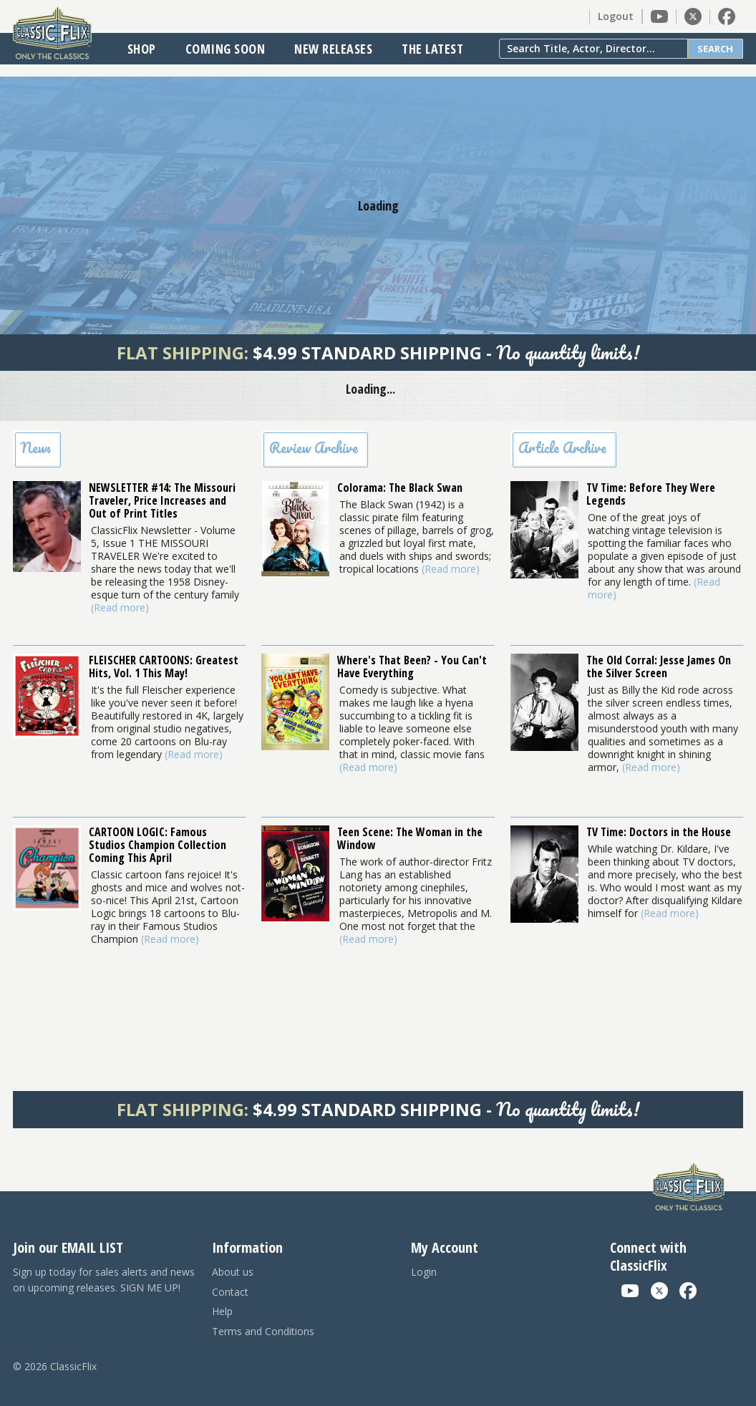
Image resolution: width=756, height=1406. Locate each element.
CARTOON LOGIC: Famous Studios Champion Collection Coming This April (157, 845)
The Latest (432, 48)
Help (222, 1311)
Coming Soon (225, 48)
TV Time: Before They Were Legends (650, 494)
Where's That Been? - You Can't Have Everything (412, 666)
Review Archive (313, 448)
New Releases (333, 48)
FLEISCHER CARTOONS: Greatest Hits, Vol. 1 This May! (163, 666)
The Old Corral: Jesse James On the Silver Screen (658, 666)
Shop (141, 48)
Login (424, 1272)
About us (232, 1272)
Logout (616, 16)
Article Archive (562, 448)
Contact (230, 1292)
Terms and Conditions (263, 1331)
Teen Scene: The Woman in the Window (410, 838)
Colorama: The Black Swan (399, 487)
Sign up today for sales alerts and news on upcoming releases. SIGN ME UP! (104, 1279)
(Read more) (120, 607)
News (36, 448)
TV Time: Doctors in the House (658, 832)
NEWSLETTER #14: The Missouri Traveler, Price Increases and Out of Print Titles (162, 500)
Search (715, 48)
